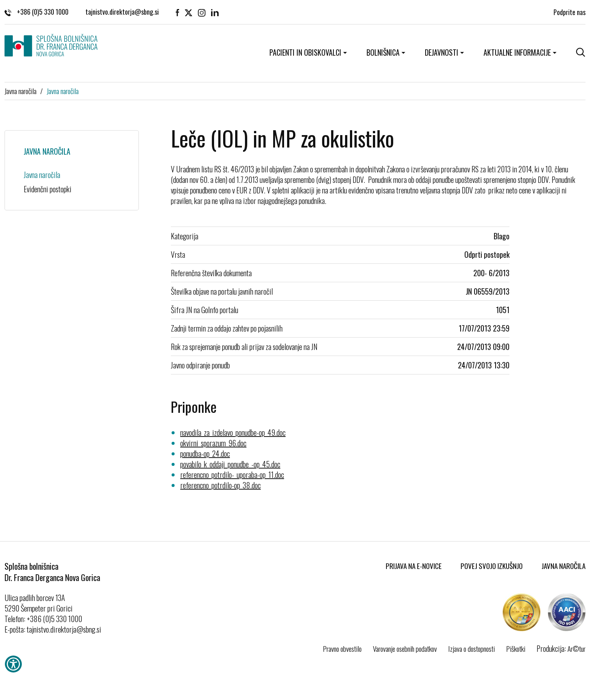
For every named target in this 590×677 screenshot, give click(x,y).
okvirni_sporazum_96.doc (213, 443)
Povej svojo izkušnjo (492, 565)
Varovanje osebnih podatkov (405, 648)
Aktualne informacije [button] (517, 52)
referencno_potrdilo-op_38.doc (220, 485)
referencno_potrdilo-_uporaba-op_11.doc (232, 474)
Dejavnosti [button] (441, 52)
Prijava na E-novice (414, 565)
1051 (502, 309)
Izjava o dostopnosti (471, 648)
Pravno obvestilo (342, 648)
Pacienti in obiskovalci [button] (305, 52)
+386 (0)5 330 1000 (36, 11)
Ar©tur (576, 648)
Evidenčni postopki (47, 188)
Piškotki (515, 648)
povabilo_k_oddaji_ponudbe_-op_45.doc (230, 464)
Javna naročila (20, 90)
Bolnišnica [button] (383, 52)
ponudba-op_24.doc (205, 453)
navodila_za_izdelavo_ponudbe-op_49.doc (233, 432)
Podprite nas (569, 11)
